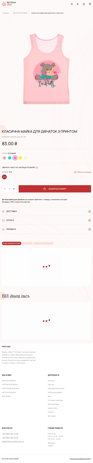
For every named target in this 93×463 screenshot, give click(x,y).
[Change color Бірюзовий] (9, 157)
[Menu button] (90, 4)
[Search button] (72, 4)
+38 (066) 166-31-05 (10, 437)
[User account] (77, 4)
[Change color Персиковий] (4, 157)
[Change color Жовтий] (20, 157)
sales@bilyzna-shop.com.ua (13, 441)
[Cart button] (84, 4)
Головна (5, 13)
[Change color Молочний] (25, 157)
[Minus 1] (14, 188)
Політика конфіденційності (80, 459)
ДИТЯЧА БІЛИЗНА (20, 13)
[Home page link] (9, 3)
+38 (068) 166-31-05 (10, 433)
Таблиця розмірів (82, 172)
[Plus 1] (5, 188)
